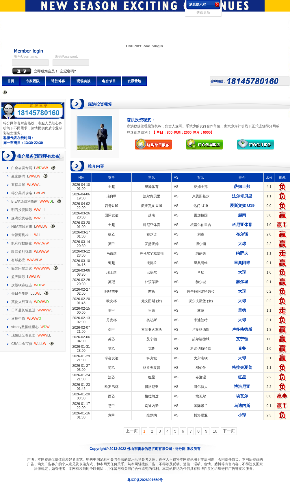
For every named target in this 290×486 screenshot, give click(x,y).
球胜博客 (58, 81)
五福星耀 (18, 185)
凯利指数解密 (21, 243)
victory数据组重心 (25, 327)
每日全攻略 (20, 293)
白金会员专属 (21, 168)
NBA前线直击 (21, 227)
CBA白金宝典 (21, 344)
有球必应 (18, 260)
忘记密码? (68, 71)
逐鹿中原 (18, 319)
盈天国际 (18, 277)
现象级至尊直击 (23, 335)
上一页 (132, 431)
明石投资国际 (21, 210)
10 (215, 431)
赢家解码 (18, 176)
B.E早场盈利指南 (24, 201)
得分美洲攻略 (21, 193)
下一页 (229, 431)
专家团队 (33, 81)
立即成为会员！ (46, 71)
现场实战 (83, 81)
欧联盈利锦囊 (21, 252)
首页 (10, 81)
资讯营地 (134, 81)
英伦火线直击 (21, 302)
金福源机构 (20, 235)
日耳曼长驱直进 (23, 310)
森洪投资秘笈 (21, 218)
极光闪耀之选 (21, 268)
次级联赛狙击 (21, 285)
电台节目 (109, 81)
